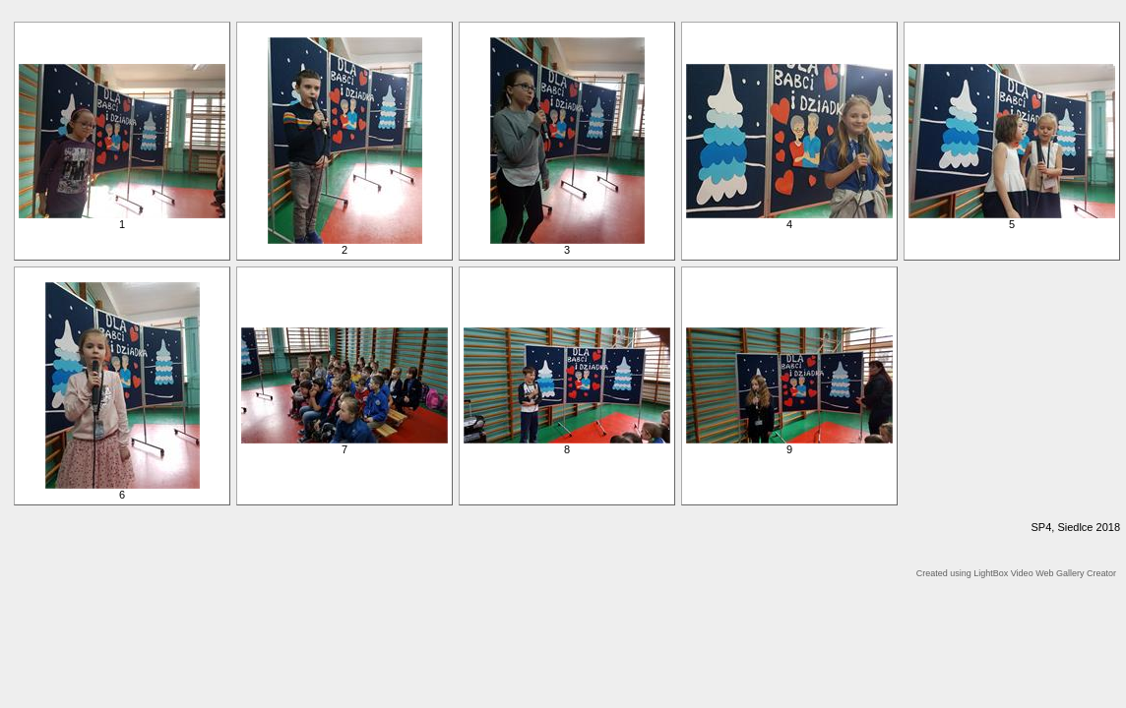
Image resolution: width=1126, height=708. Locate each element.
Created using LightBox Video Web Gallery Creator (1016, 573)
